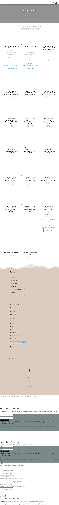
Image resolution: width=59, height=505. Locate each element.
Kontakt (12, 326)
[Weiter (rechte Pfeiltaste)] (2, 494)
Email (11, 63)
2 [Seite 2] (48, 60)
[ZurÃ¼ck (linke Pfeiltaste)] (0, 494)
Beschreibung (6, 484)
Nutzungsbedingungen (47, 428)
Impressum (13, 329)
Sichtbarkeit (3, 486)
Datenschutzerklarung (17, 339)
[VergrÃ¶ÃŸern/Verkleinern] (0, 492)
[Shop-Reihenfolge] (29, 29)
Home (22, 16)
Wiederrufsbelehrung (16, 336)
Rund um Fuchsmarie (16, 305)
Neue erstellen (7, 473)
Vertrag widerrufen (19, 342)
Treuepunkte (14, 286)
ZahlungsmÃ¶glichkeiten (18, 289)
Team (12, 308)
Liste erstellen (7, 489)
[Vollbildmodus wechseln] (2, 492)
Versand (13, 293)
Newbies (13, 314)
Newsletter (14, 277)
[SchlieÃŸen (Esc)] (5, 492)
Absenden (11, 68)
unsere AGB (14, 332)
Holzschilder (28, 16)
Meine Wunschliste (16, 283)
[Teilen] (3, 492)
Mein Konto (14, 280)
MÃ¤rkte (12, 311)
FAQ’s (12, 323)
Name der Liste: (4, 478)
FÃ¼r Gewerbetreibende (18, 296)
